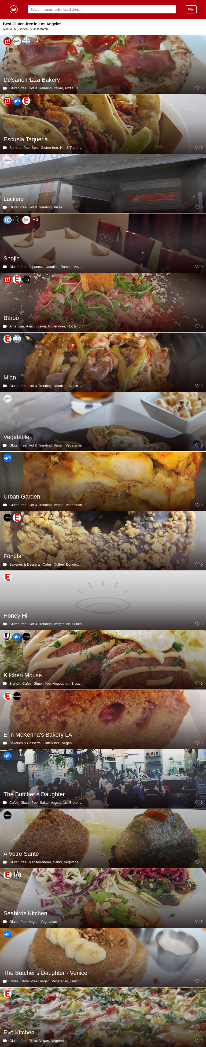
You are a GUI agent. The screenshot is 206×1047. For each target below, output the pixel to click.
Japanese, (37, 267)
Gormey (14, 9)
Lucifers (13, 199)
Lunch (77, 624)
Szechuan (76, 386)
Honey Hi (15, 615)
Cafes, (48, 564)
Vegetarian (74, 445)
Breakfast (76, 803)
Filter (191, 9)
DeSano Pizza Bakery (31, 79)
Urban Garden (21, 496)
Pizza (58, 207)
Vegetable (16, 437)
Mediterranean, (40, 862)
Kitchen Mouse (22, 675)
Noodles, (53, 267)
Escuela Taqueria (25, 139)
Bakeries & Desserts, (25, 564)
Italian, (59, 88)
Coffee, (59, 564)
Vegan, (59, 445)
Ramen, (67, 267)
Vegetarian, (62, 624)
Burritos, (15, 148)
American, (17, 326)
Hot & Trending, (41, 88)
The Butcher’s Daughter (34, 794)
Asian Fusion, (36, 326)
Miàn (9, 377)
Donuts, (72, 564)
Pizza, (70, 88)
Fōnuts (12, 556)
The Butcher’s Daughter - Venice (45, 972)
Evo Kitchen (18, 1032)
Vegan (78, 267)
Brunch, (15, 683)
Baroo (11, 318)
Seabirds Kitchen (25, 913)
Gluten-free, (18, 88)
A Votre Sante (21, 853)
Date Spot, (31, 148)
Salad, (44, 803)
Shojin (11, 258)
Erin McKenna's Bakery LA (37, 734)
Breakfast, (79, 683)
